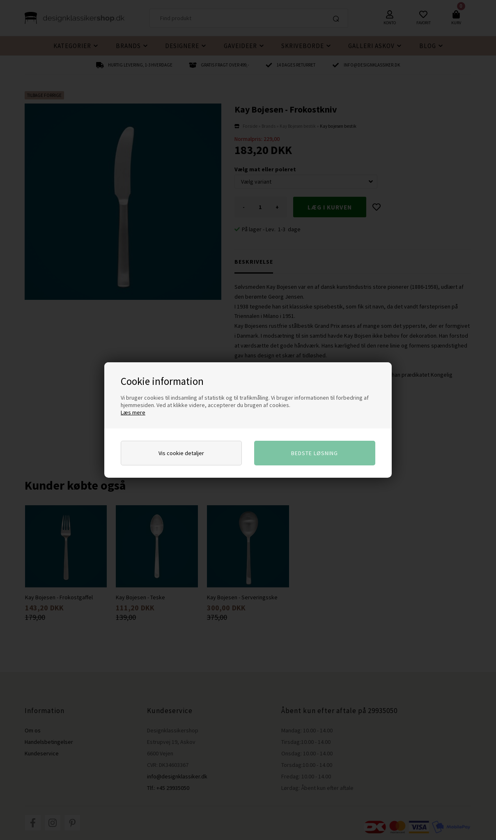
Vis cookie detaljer (181, 453)
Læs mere (133, 412)
